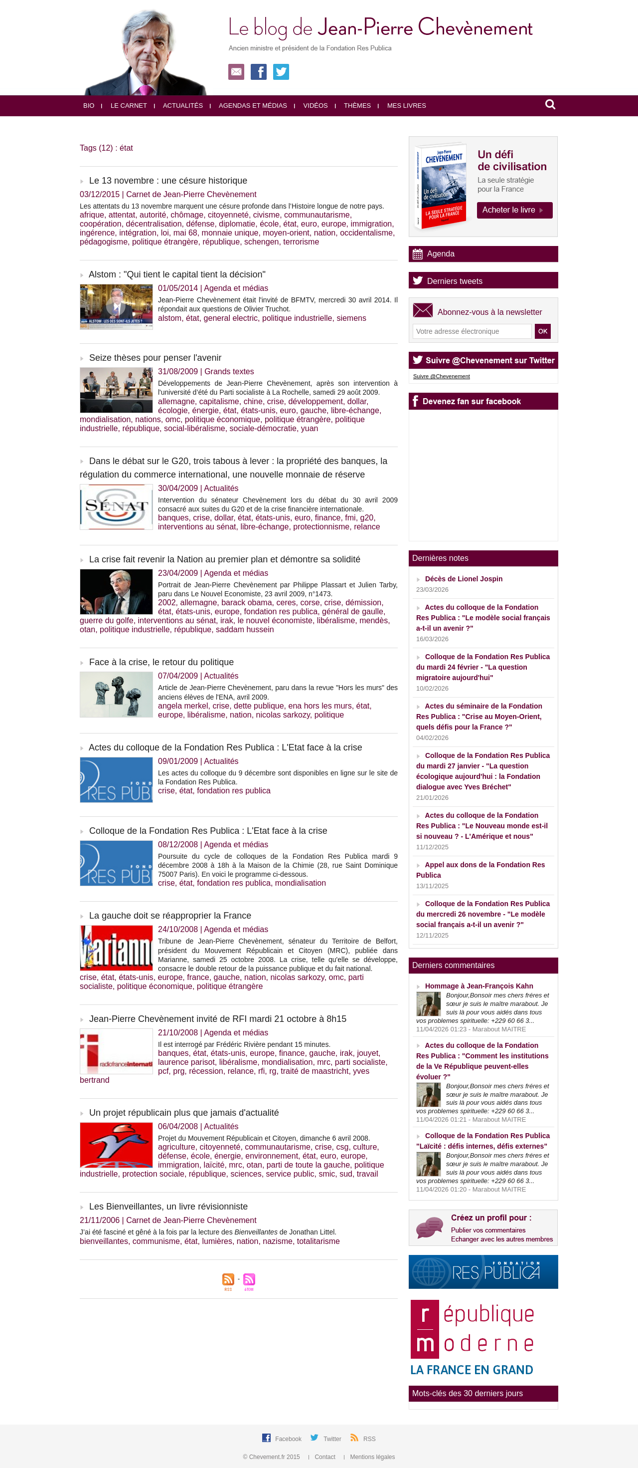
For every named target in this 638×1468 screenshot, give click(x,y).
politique (329, 715)
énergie (205, 410)
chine (253, 401)
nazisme (278, 1241)
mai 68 (185, 233)
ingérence (97, 233)
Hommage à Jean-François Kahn (479, 986)
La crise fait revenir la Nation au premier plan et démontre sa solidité (224, 559)
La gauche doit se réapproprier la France (170, 916)
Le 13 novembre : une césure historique (168, 181)
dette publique (259, 706)
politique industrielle (297, 318)
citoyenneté (228, 215)
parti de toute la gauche (308, 1165)
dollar (356, 401)
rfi (261, 1071)
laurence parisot (186, 1062)
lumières (217, 1241)
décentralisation (154, 224)
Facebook (289, 1439)
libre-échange (355, 410)
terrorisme (301, 242)
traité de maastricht (314, 1071)
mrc (323, 1062)
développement (315, 401)
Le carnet (124, 105)
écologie (173, 410)
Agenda (441, 253)
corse (310, 602)
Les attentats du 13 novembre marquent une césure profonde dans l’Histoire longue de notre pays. (232, 206)
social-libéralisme (194, 428)
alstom (169, 318)
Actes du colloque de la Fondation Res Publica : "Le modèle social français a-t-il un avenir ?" (483, 617)
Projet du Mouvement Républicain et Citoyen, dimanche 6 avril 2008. (264, 1138)
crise (275, 401)
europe (333, 224)
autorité (153, 215)
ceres (286, 602)
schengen (261, 242)
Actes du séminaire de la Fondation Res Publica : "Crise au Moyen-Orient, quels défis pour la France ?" (479, 716)
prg (178, 1071)
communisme (156, 1241)
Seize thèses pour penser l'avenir (155, 358)
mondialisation (105, 419)
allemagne (176, 401)
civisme (266, 215)
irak (226, 620)
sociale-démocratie (263, 428)
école (269, 224)
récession (206, 1071)
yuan (310, 428)
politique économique (222, 419)
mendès (373, 620)
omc (172, 419)
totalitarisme (318, 1241)
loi (165, 233)
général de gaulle (352, 611)
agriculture (176, 1147)
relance (367, 526)
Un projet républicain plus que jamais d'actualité (184, 1113)
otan (87, 629)
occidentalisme (366, 233)
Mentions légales (369, 1457)
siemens (351, 318)
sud (345, 1174)
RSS (369, 1439)
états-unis (258, 410)
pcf (163, 1071)
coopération (101, 224)
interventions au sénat (197, 526)
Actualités (178, 105)
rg (272, 1071)
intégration (138, 233)
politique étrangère (165, 242)
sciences (245, 1174)
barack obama (246, 602)
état (290, 224)
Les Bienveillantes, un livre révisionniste (168, 1207)
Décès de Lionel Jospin (464, 579)
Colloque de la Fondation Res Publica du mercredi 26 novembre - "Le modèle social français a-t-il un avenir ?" (483, 914)
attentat (122, 215)
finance (328, 517)
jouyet (367, 1053)
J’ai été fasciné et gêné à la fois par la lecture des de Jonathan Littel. (208, 1232)
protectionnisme (321, 526)
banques (173, 517)
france (198, 977)
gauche (314, 410)
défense (200, 224)
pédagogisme (104, 242)
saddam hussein (245, 629)
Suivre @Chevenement (441, 376)
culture (365, 1147)
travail (367, 1174)
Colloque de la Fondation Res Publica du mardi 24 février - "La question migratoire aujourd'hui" (483, 667)
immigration (371, 224)
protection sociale (153, 1174)
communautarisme (317, 215)
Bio (88, 105)
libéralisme (336, 620)
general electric (231, 318)
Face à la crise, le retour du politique (161, 662)
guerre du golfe (107, 620)
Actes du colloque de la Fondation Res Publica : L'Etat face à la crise (225, 747)
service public (290, 1174)
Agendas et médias (248, 105)
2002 (167, 602)
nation (325, 233)
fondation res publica (281, 611)
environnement (271, 1156)
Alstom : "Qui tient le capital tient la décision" (177, 274)
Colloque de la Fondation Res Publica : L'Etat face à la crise (208, 831)
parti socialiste (360, 1062)
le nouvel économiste (275, 620)
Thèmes (353, 105)
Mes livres (402, 105)
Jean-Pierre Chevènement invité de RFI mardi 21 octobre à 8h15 (217, 1019)
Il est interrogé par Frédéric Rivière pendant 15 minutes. (244, 1044)
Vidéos (311, 105)
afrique (92, 215)
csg (342, 1147)
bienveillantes (104, 1241)
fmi (350, 517)
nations (148, 419)
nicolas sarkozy (283, 715)
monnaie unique (230, 233)
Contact (323, 1457)
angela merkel (183, 706)
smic (327, 1174)
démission (363, 602)
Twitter (333, 1439)
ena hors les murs (319, 706)
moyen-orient (286, 233)
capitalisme (219, 401)
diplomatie (237, 224)
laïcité (214, 1165)
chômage (186, 215)
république (221, 242)
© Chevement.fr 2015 (272, 1457)
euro (309, 224)
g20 (367, 517)
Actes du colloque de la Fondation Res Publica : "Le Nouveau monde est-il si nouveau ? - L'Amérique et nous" (482, 825)
